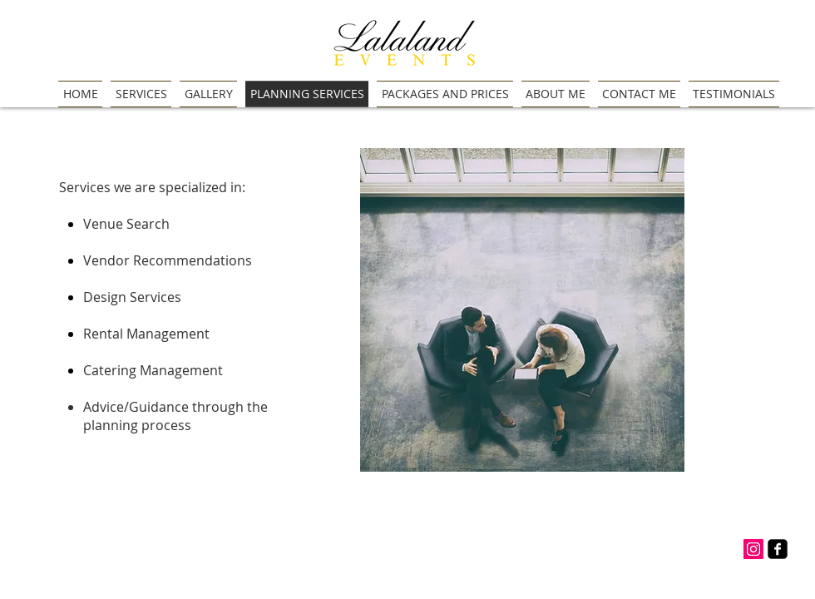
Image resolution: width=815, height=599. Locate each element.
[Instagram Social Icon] (753, 549)
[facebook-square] (778, 549)
